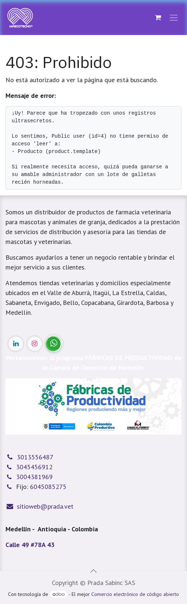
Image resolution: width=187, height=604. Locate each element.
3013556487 (35, 457)
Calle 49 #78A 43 (29, 544)
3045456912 (34, 467)
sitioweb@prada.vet (45, 506)
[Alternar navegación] (174, 17)
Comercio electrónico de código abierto (135, 594)
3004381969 (34, 477)
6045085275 (48, 486)
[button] (93, 571)
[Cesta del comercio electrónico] (158, 17)
